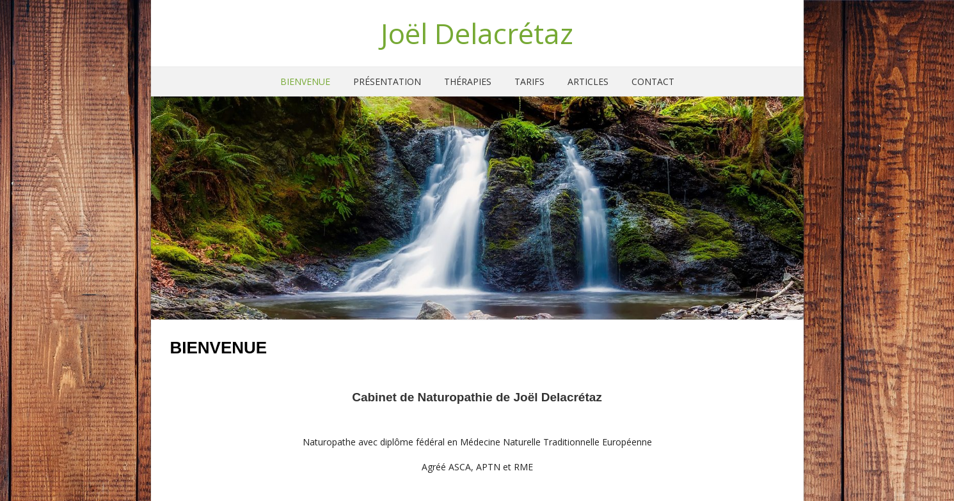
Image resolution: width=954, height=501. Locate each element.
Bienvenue (305, 81)
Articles (588, 81)
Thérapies (467, 81)
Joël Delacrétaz (477, 33)
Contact (653, 81)
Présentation (387, 81)
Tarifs (529, 81)
